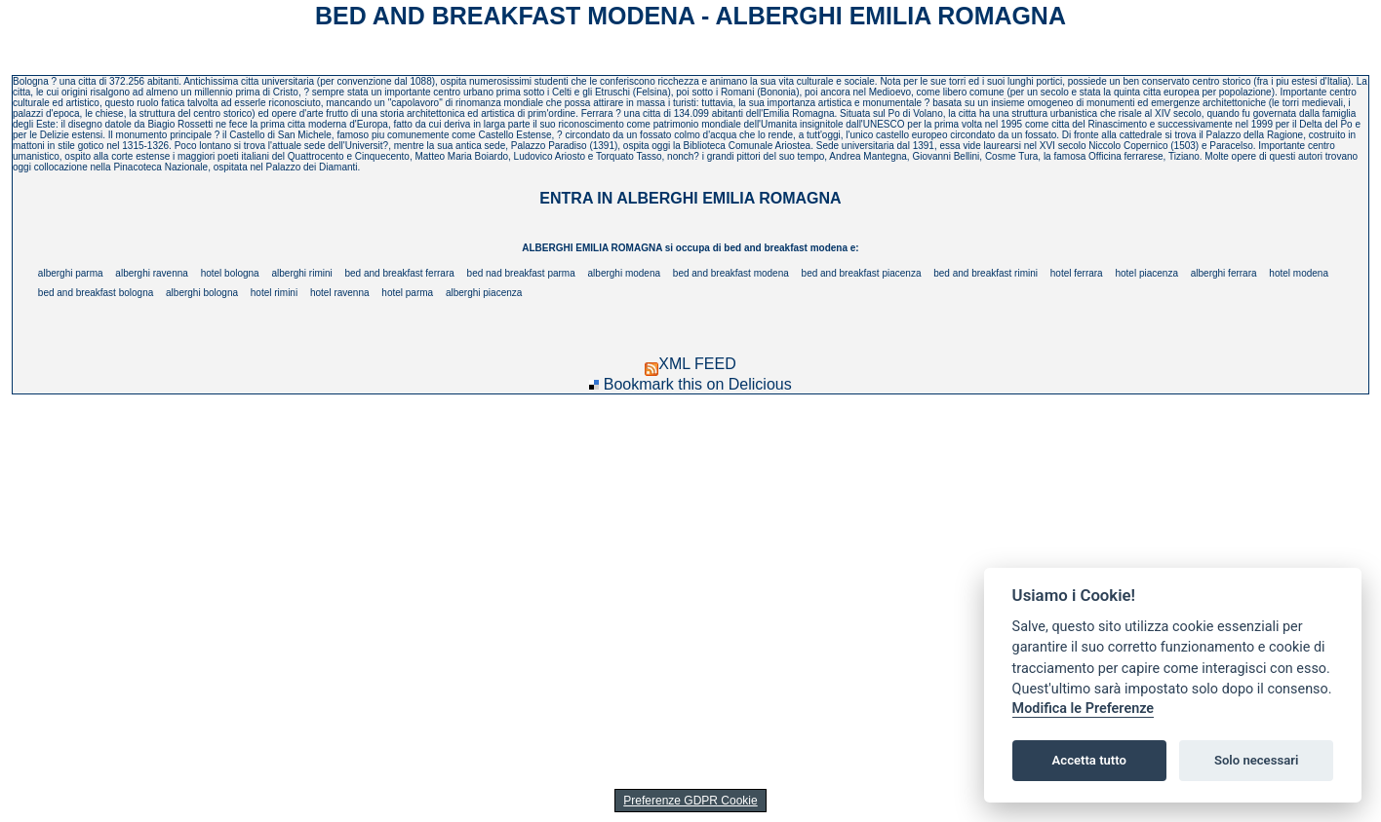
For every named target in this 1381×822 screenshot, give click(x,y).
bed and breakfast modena (731, 273)
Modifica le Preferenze (1083, 708)
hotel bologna (230, 273)
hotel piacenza (1146, 273)
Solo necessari (1256, 760)
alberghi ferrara (1224, 273)
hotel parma (407, 292)
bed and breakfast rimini (985, 273)
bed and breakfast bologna (95, 292)
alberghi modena (624, 273)
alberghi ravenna (151, 273)
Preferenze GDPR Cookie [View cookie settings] (690, 800)
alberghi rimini (301, 273)
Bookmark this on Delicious (698, 384)
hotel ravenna (340, 292)
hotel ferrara (1076, 273)
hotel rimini (274, 292)
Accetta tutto (1089, 760)
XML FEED (690, 363)
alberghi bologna (202, 292)
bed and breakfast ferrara (399, 273)
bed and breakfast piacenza (862, 273)
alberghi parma (70, 273)
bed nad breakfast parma (521, 273)
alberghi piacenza (484, 292)
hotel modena (1298, 273)
